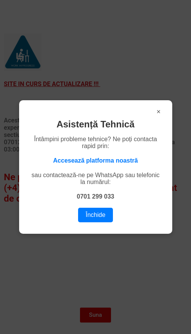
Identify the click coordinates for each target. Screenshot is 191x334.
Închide (96, 215)
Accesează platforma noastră (95, 160)
